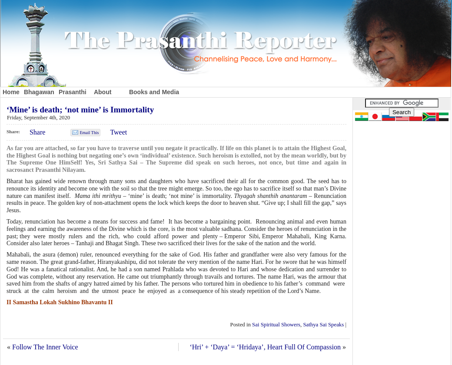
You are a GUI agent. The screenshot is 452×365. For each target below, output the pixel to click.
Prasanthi (72, 92)
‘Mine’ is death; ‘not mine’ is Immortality (80, 109)
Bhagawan (39, 92)
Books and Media (154, 92)
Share (37, 132)
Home (11, 92)
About (102, 92)
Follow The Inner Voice (45, 347)
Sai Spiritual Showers (276, 325)
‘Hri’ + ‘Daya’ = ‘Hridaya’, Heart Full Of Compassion (265, 347)
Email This (89, 132)
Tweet (118, 132)
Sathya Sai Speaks (323, 325)
